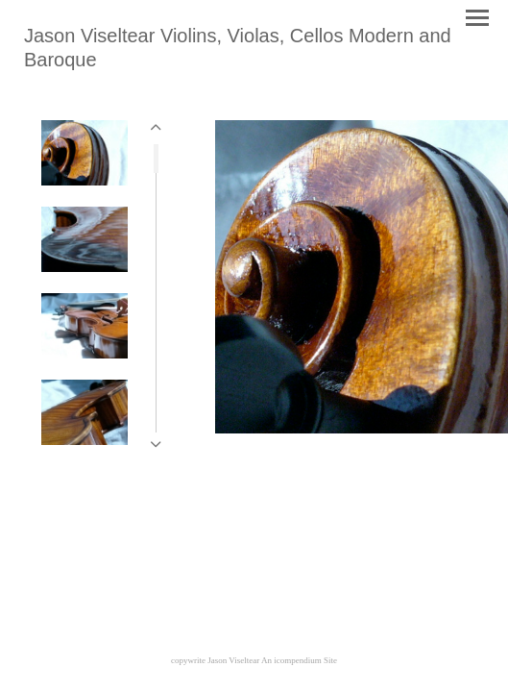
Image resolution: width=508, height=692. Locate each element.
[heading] (254, 62)
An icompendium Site (299, 660)
